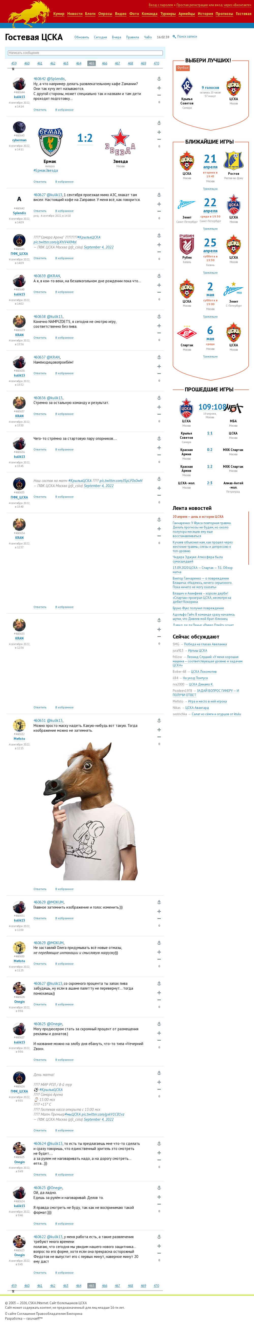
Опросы (105, 13)
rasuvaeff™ (34, 1318)
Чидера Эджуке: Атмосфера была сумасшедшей (198, 559)
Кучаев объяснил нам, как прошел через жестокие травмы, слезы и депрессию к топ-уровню (203, 546)
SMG (176, 644)
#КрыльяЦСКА (88, 237)
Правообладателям (51, 1314)
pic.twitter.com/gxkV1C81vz (103, 1114)
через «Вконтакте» (237, 5)
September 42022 (99, 247)
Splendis (19, 213)
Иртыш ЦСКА (197, 650)
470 (156, 63)
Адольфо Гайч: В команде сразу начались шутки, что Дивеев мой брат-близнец (204, 616)
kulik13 (19, 97)
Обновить (81, 37)
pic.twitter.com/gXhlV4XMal (55, 242)
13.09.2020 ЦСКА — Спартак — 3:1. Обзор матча (203, 570)
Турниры (168, 13)
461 (39, 63)
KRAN (19, 335)
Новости (75, 13)
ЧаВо (148, 37)
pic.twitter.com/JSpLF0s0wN (121, 480)
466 (104, 63)
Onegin (19, 1002)
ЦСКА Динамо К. (201, 684)
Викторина (74, 1314)
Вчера (116, 37)
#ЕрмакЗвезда (46, 170)
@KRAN (53, 275)
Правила (132, 37)
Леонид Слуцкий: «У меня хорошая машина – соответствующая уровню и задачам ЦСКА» (208, 661)
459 (14, 63)
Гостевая (243, 13)
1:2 (85, 137)
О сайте (10, 1314)
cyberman (19, 140)
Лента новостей (192, 507)
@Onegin (54, 1023)
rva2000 (178, 684)
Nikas (177, 708)
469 (143, 63)
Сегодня (100, 37)
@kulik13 (54, 194)
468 (130, 63)
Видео (120, 13)
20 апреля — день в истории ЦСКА (198, 517)
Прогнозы (224, 13)
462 (52, 63)
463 (65, 63)
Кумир (59, 13)
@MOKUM (55, 902)
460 (26, 63)
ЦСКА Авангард (197, 708)
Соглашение (26, 1314)
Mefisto (19, 739)
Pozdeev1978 (182, 691)
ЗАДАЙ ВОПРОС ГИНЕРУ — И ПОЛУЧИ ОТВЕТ (206, 693)
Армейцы (187, 13)
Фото (134, 13)
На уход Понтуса (195, 678)
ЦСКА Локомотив (204, 671)
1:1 (210, 433)
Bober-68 (179, 671)
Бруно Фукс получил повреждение (198, 608)
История (205, 13)
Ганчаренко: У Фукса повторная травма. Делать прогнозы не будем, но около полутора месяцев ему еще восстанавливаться (202, 529)
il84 (175, 678)
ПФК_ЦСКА (19, 254)
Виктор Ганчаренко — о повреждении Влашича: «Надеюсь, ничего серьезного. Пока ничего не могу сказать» (202, 582)
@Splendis (56, 78)
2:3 (210, 482)
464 (78, 63)
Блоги (90, 13)
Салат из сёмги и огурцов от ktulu (216, 714)
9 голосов (210, 87)
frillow (177, 657)
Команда (149, 13)
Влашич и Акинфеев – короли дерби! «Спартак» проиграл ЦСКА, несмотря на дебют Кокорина (202, 597)
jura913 (178, 650)
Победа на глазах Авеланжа (205, 644)
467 (117, 63)
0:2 (210, 449)
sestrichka (180, 714)
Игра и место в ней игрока (207, 701)
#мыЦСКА (73, 1114)
